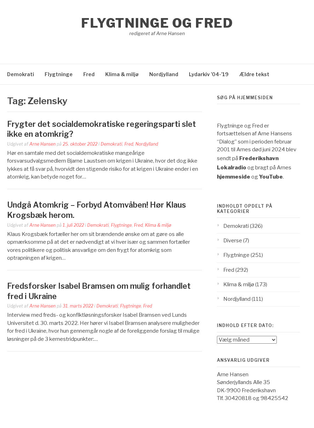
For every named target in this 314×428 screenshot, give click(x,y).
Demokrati (20, 74)
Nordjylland (163, 74)
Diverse (232, 240)
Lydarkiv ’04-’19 (209, 74)
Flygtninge (59, 74)
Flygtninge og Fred (157, 23)
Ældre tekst (254, 74)
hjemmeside (233, 177)
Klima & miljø (122, 74)
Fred (89, 74)
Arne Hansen (42, 144)
